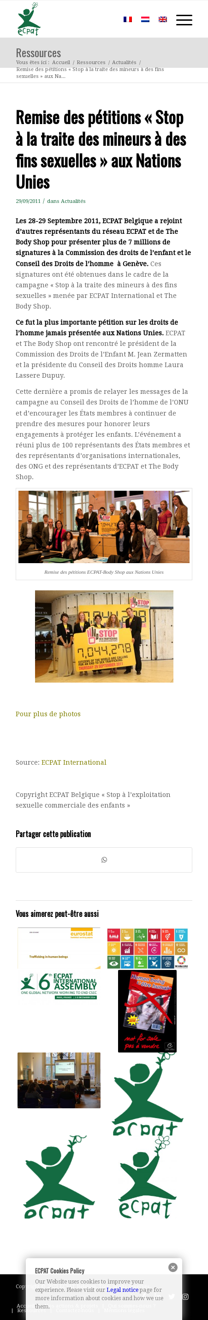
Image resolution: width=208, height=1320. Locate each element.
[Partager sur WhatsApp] (104, 860)
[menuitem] (105, 18)
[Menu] (179, 18)
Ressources (38, 52)
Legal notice (122, 1290)
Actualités (73, 201)
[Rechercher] (105, 18)
